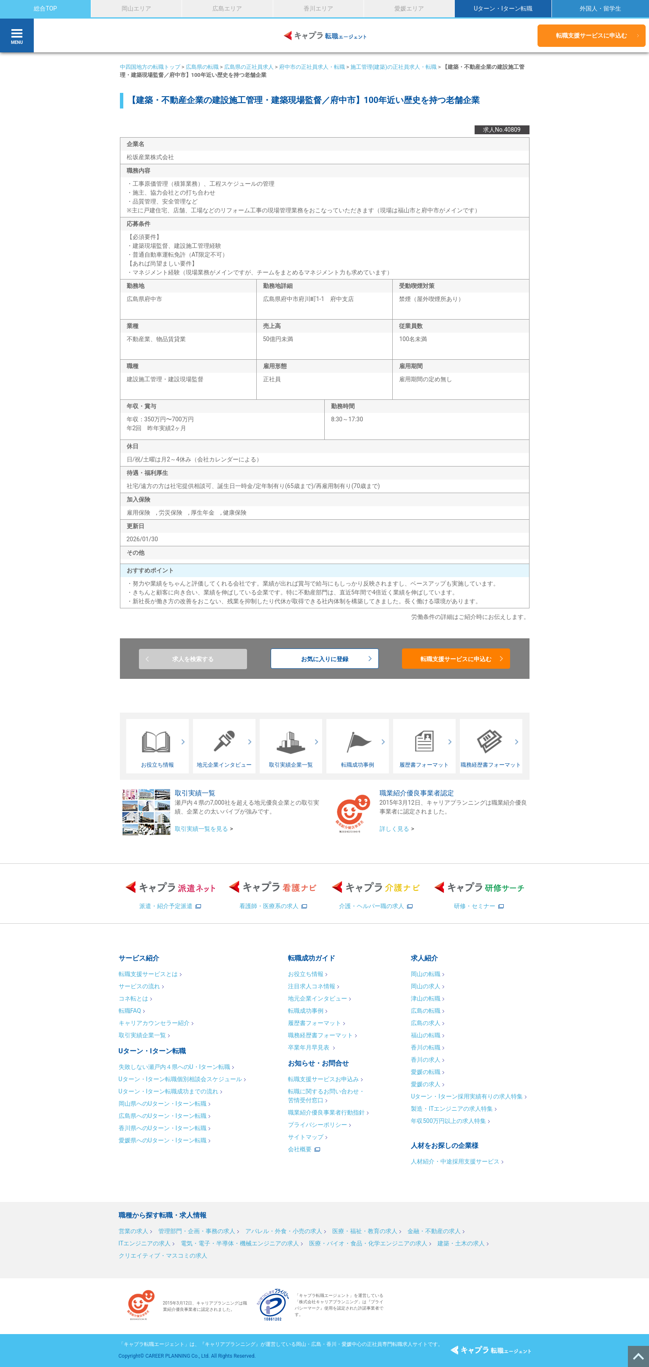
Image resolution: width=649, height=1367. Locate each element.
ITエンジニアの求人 (145, 1243)
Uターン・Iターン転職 (503, 8)
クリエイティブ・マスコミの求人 (163, 1255)
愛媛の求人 (425, 1084)
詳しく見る (394, 828)
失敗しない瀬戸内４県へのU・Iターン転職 (175, 1066)
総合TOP (45, 8)
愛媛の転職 (425, 1072)
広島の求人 (425, 1023)
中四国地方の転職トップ (150, 67)
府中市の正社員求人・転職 (312, 67)
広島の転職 (425, 1010)
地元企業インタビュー (317, 998)
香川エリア (318, 8)
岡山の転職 (425, 974)
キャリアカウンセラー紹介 (154, 1023)
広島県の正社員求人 (249, 67)
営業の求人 (133, 1231)
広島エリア (227, 8)
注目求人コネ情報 (311, 986)
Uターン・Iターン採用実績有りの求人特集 (467, 1096)
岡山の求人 (425, 986)
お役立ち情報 (305, 974)
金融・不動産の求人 (434, 1231)
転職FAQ (130, 1010)
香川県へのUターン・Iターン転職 (163, 1128)
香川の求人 (425, 1059)
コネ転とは (133, 998)
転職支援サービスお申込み (323, 1079)
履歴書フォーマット (314, 1023)
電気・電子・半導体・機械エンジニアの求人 (240, 1243)
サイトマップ (305, 1137)
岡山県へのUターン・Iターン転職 (163, 1103)
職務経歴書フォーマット (320, 1035)
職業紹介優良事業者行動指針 (326, 1112)
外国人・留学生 (600, 8)
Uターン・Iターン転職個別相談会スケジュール (180, 1079)
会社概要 (300, 1149)
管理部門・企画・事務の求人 (196, 1231)
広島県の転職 (202, 67)
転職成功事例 (305, 1010)
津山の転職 (425, 998)
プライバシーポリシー (317, 1124)
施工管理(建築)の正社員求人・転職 (393, 67)
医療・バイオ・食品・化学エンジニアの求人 (368, 1243)
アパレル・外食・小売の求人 (283, 1231)
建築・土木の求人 (461, 1243)
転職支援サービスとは (148, 974)
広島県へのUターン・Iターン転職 (163, 1115)
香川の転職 (425, 1047)
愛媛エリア (409, 8)
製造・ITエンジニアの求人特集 (452, 1108)
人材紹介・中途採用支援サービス (455, 1161)
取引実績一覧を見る (201, 828)
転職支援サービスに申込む (591, 35)
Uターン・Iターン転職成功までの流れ (169, 1091)
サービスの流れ (139, 986)
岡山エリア (136, 8)
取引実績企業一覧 (142, 1035)
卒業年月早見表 (309, 1047)
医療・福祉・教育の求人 (364, 1231)
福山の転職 (425, 1035)
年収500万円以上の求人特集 (448, 1120)
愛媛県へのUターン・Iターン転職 (163, 1140)
